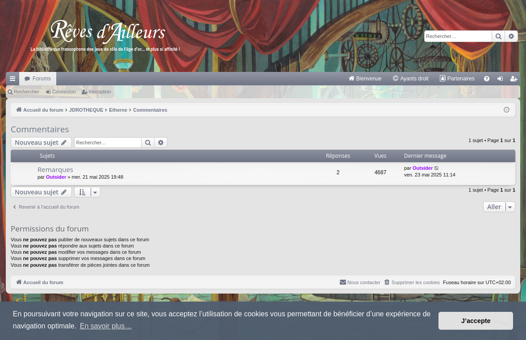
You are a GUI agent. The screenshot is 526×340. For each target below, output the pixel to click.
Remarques (55, 169)
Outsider (56, 177)
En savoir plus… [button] (106, 326)
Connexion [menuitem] (502, 80)
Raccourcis (14, 80)
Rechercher (26, 91)
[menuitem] (365, 78)
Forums (42, 79)
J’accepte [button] (476, 320)
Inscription (100, 91)
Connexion (64, 91)
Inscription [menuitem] (515, 80)
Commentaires (40, 129)
